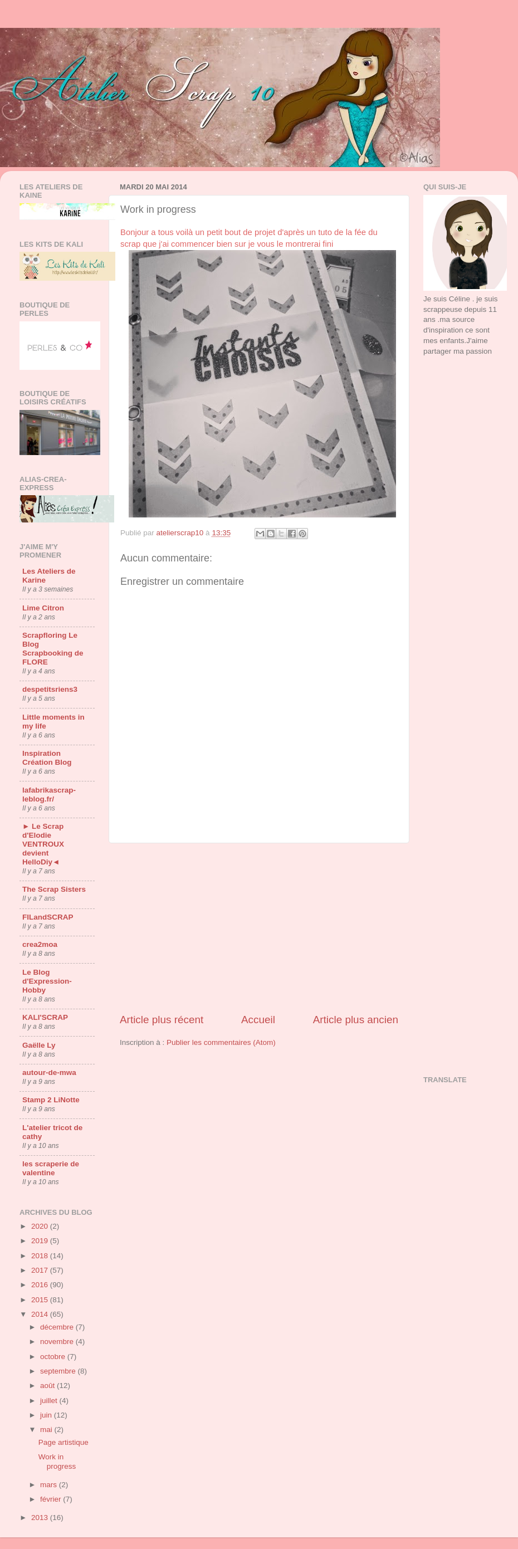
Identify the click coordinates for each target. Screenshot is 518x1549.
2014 (40, 1314)
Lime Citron (43, 608)
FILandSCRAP (48, 917)
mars (49, 1484)
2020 (40, 1226)
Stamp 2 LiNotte (51, 1100)
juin (47, 1415)
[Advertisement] (259, 928)
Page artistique (63, 1442)
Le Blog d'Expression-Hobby (47, 981)
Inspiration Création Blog (47, 757)
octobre (53, 1356)
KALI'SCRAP (45, 1017)
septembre (59, 1371)
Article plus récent (161, 1019)
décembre (58, 1327)
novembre (58, 1341)
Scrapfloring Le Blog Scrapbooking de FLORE (53, 648)
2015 (40, 1300)
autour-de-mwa (49, 1072)
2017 (40, 1270)
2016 (40, 1285)
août (48, 1385)
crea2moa (39, 944)
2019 (40, 1241)
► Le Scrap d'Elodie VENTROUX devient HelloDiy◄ (43, 844)
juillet (50, 1400)
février (51, 1499)
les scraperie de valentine (50, 1168)
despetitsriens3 (49, 689)
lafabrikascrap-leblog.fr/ (49, 794)
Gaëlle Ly (39, 1045)
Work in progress (57, 1461)
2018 (40, 1256)
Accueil (258, 1019)
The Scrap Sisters (54, 889)
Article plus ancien (355, 1019)
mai (47, 1429)
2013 (40, 1517)
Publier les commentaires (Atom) (221, 1042)
